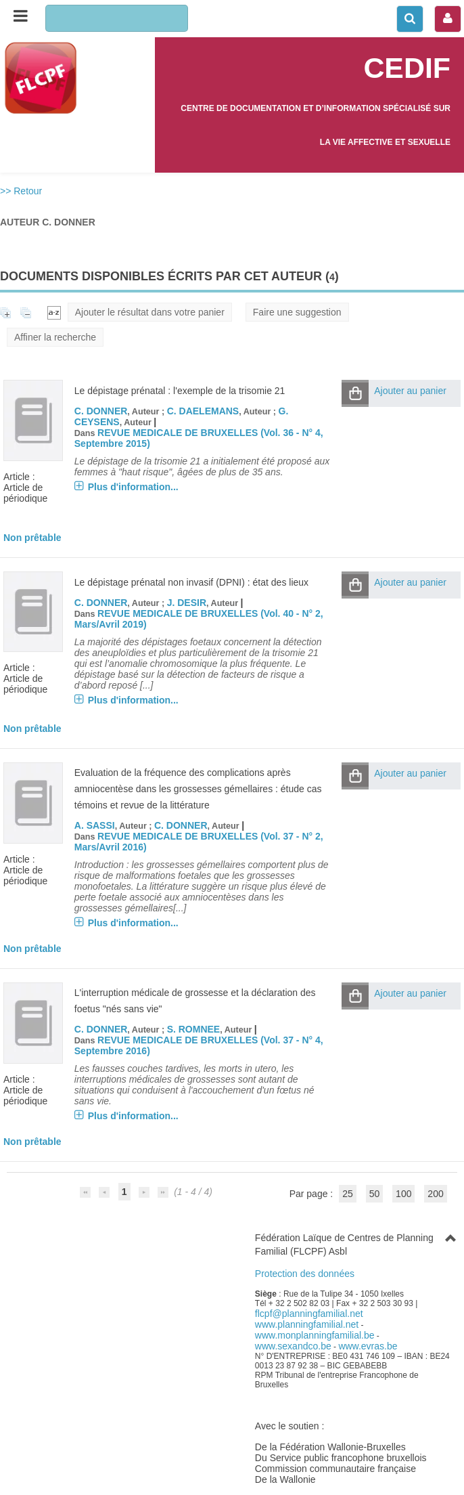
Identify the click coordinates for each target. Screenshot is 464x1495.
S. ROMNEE (194, 1029)
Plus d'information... (133, 486)
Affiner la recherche (55, 337)
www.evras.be (367, 1346)
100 (403, 1193)
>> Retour (21, 191)
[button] (355, 393)
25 (347, 1193)
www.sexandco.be (293, 1346)
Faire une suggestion (297, 312)
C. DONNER (101, 411)
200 (435, 1193)
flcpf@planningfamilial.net (309, 1313)
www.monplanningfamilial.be (315, 1335)
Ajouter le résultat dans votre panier (150, 312)
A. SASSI (94, 825)
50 (374, 1193)
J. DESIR (186, 602)
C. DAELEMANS (203, 411)
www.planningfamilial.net (306, 1324)
